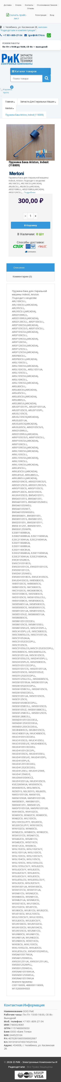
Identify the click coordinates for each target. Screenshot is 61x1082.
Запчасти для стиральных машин (37, 101)
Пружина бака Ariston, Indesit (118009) (24, 114)
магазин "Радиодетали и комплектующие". (23, 29)
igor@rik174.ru (34, 35)
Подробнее (30, 192)
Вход (52, 15)
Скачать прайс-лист (16, 16)
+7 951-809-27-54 (11, 35)
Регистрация (40, 15)
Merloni (8, 108)
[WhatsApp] (49, 35)
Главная (9, 101)
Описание (19, 267)
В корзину (30, 225)
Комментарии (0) (22, 276)
